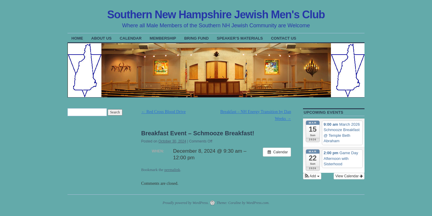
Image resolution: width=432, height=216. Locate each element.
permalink (172, 169)
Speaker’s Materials (240, 38)
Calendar (131, 38)
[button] (312, 176)
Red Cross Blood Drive (163, 112)
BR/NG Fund (196, 38)
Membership (163, 38)
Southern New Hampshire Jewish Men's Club (216, 14)
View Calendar (349, 176)
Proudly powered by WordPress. (186, 203)
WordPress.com (257, 203)
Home (77, 38)
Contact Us (283, 38)
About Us (101, 38)
